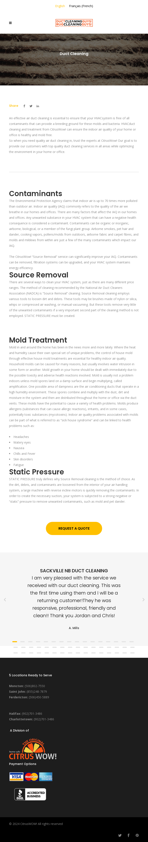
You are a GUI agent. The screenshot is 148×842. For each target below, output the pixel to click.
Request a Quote (74, 528)
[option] (74, 599)
